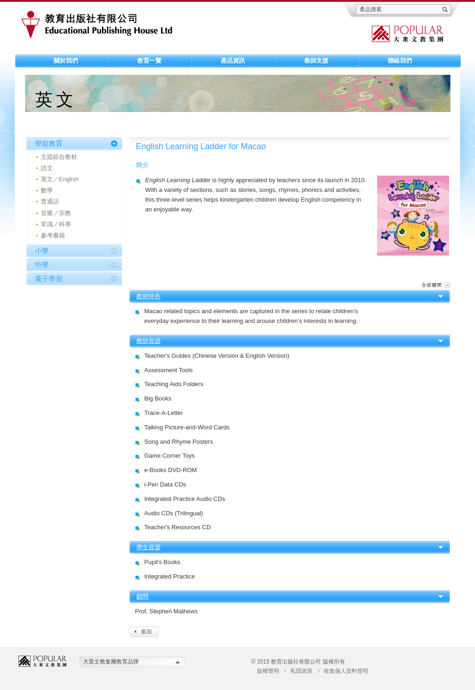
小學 (42, 251)
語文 (47, 167)
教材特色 (148, 296)
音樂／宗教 (56, 213)
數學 (47, 190)
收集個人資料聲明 (346, 671)
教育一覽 (149, 60)
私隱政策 (301, 671)
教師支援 (316, 60)
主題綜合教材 (59, 156)
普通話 (50, 201)
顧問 (142, 596)
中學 (42, 265)
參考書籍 (53, 235)
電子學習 (49, 279)
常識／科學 (56, 224)
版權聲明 (268, 671)
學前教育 (49, 143)
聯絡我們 (400, 60)
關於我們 (66, 60)
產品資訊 (233, 60)
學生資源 (148, 547)
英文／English (60, 179)
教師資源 (148, 340)
